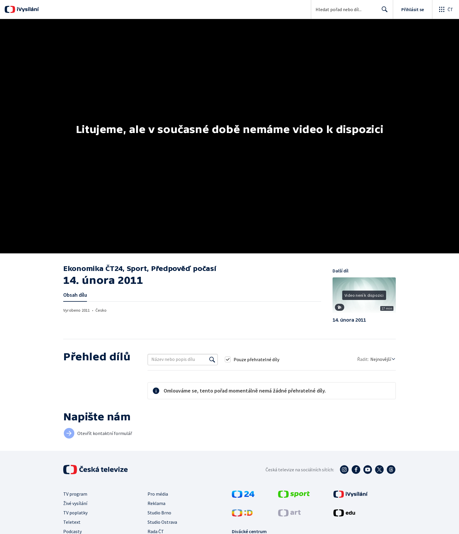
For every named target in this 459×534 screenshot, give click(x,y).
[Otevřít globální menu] (445, 9)
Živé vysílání (75, 503)
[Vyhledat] (212, 359)
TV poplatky (75, 513)
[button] (364, 297)
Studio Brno (159, 513)
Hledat (383, 12)
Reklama (156, 503)
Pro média (158, 494)
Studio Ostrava (162, 522)
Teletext (72, 522)
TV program (75, 494)
